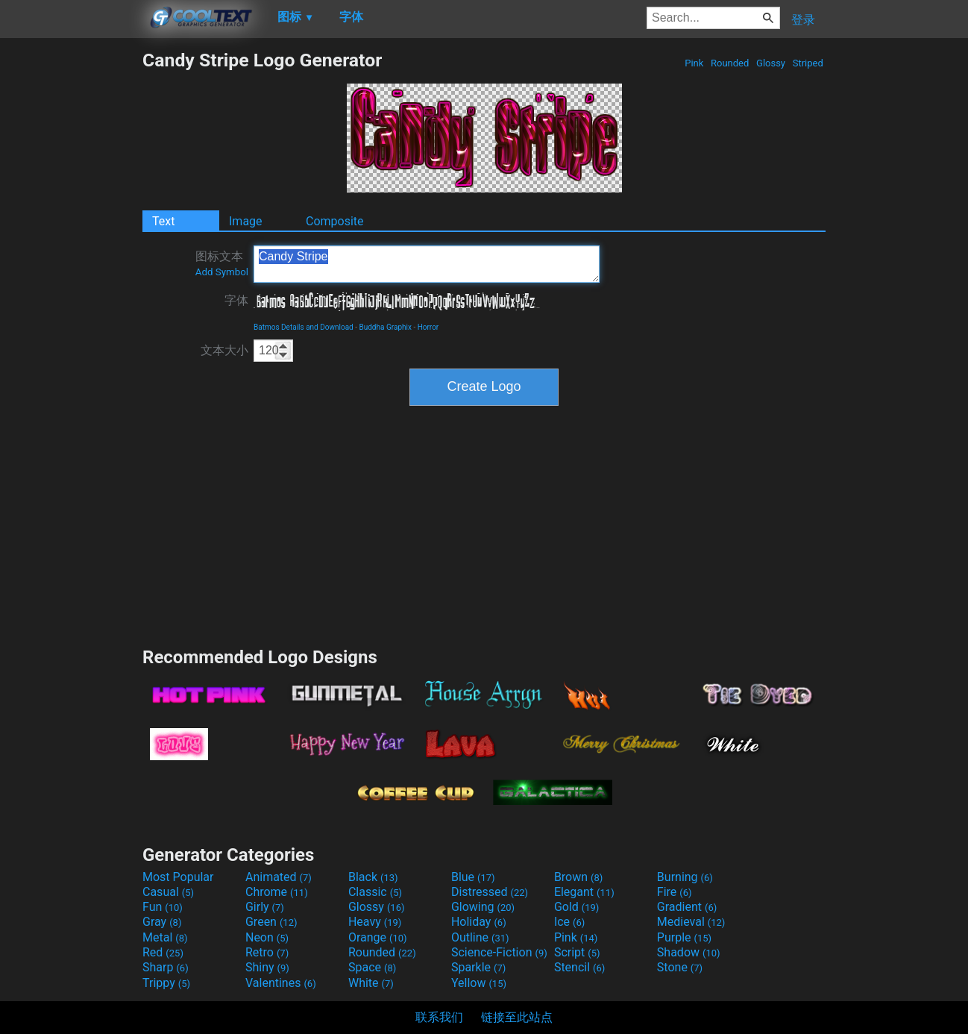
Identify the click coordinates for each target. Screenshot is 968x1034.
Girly (264, 907)
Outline (480, 937)
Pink (694, 63)
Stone (680, 967)
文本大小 (224, 350)
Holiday (478, 922)
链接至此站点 (517, 1017)
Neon (267, 937)
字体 (236, 300)
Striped (808, 63)
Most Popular (178, 877)
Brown (578, 877)
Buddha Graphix (385, 327)
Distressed (489, 892)
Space (372, 967)
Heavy (374, 922)
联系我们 (439, 1017)
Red (162, 952)
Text (163, 221)
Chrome (276, 892)
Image (246, 221)
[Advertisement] (71, 273)
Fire (674, 892)
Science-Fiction (499, 952)
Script (577, 952)
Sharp (165, 967)
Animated (278, 877)
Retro (267, 952)
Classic (375, 892)
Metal (165, 937)
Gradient (687, 907)
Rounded (730, 63)
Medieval (691, 922)
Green (271, 922)
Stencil (579, 967)
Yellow (478, 983)
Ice (569, 922)
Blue (473, 877)
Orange (377, 937)
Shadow (688, 952)
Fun (162, 907)
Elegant (584, 892)
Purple (684, 937)
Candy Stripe (427, 264)
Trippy (166, 983)
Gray (161, 922)
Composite (335, 221)
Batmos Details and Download (303, 327)
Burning (685, 877)
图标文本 (221, 263)
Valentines (280, 983)
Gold (577, 907)
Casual (168, 892)
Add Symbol (221, 272)
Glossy (771, 63)
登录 (803, 20)
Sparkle (478, 967)
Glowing (483, 907)
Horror (428, 327)
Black (373, 877)
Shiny (267, 967)
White (371, 983)
